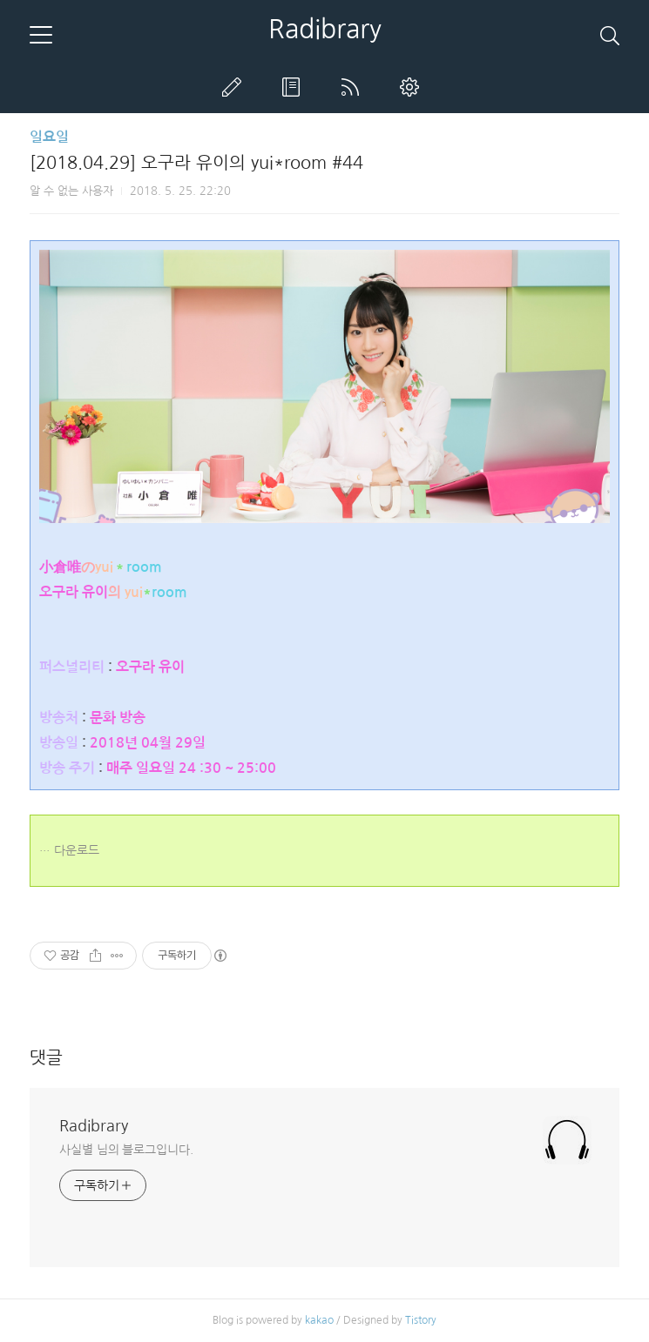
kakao (319, 1320)
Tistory (420, 1320)
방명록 (294, 87)
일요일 (49, 137)
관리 (413, 87)
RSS (354, 87)
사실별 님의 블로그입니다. (126, 1150)
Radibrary (325, 29)
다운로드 (76, 850)
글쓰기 (235, 87)
